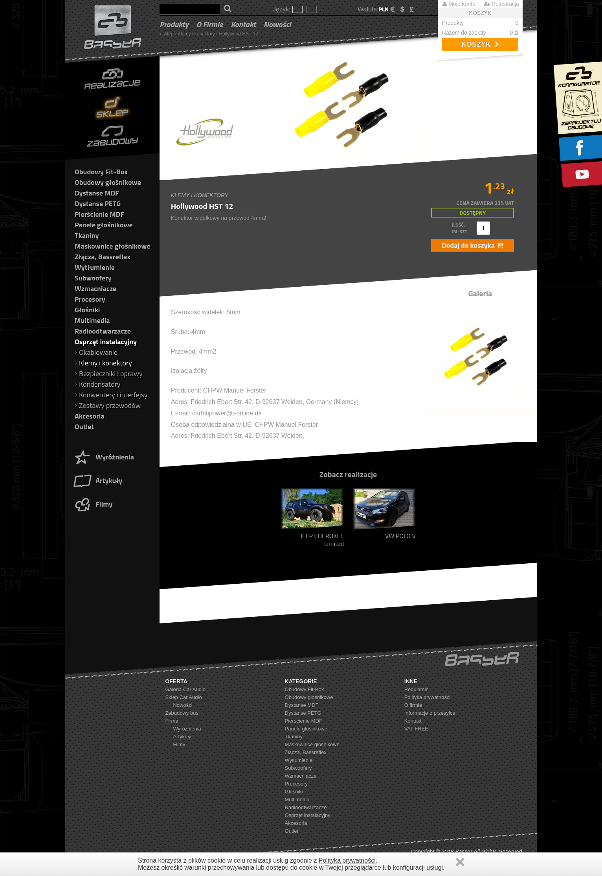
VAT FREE (416, 729)
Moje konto (458, 4)
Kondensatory (98, 384)
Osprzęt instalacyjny (106, 341)
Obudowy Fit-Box (101, 171)
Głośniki (87, 309)
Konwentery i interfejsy (111, 394)
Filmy (92, 504)
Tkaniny (87, 235)
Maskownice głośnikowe (112, 246)
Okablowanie (96, 352)
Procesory (90, 299)
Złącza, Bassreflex (102, 256)
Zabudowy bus (181, 713)
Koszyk (480, 44)
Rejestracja (501, 4)
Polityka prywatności (427, 697)
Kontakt (243, 24)
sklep (167, 34)
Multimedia (92, 320)
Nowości (277, 24)
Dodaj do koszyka (472, 245)
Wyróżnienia (103, 457)
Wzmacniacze (95, 288)
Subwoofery (93, 278)
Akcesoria (90, 416)
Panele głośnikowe (104, 224)
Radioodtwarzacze (103, 331)
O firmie (209, 24)
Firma (171, 721)
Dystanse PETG (98, 203)
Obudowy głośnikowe (108, 182)
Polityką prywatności (347, 860)
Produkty (174, 24)
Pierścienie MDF (99, 214)
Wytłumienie (95, 267)
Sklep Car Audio (183, 697)
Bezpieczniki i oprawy (109, 373)
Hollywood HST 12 (238, 34)
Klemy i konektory (196, 34)
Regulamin (416, 689)
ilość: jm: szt (459, 228)
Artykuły (97, 480)
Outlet (84, 426)
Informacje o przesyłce (429, 713)
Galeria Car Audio (185, 689)
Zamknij (460, 862)
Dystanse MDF (97, 193)
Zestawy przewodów (108, 405)
